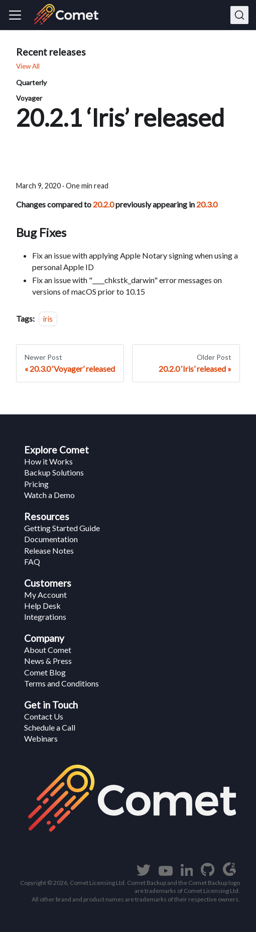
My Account (45, 594)
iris (48, 319)
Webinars (41, 738)
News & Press (48, 660)
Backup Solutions (54, 472)
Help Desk (42, 605)
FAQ (32, 561)
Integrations (45, 616)
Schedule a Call (49, 727)
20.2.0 (103, 204)
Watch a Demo (49, 495)
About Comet (47, 649)
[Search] (239, 15)
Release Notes (49, 550)
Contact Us (43, 716)
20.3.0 (206, 204)
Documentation (51, 539)
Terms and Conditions (61, 683)
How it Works (48, 461)
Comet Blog (45, 672)
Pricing (36, 484)
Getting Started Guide (62, 528)
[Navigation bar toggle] (15, 15)
